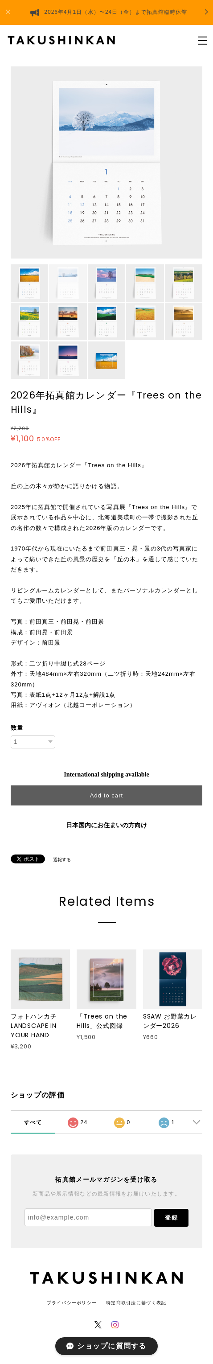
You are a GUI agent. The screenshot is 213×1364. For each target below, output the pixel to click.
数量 (17, 727)
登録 (171, 1217)
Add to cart (106, 795)
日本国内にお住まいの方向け (106, 825)
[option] (107, 162)
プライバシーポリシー (72, 1302)
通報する (62, 859)
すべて (33, 1122)
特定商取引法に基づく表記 (136, 1302)
